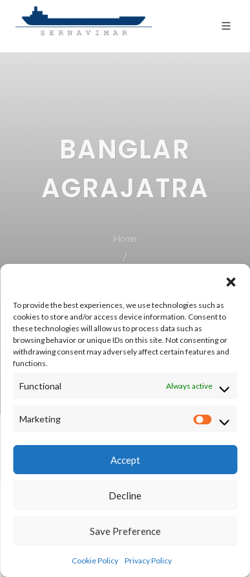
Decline (125, 495)
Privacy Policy (148, 560)
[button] (230, 280)
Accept (125, 460)
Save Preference (125, 531)
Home (125, 238)
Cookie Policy (95, 560)
